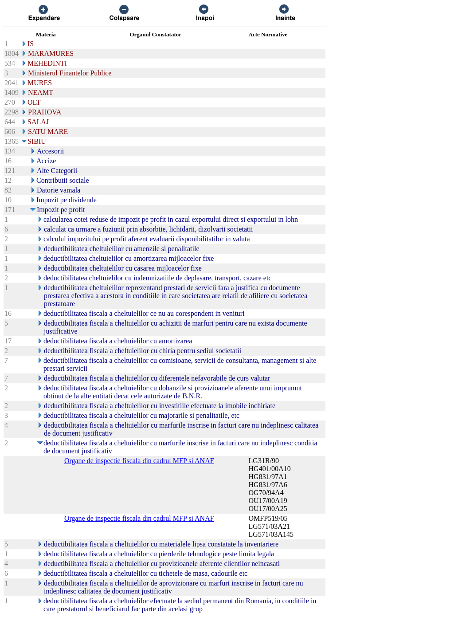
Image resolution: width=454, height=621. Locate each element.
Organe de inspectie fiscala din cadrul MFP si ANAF (139, 460)
